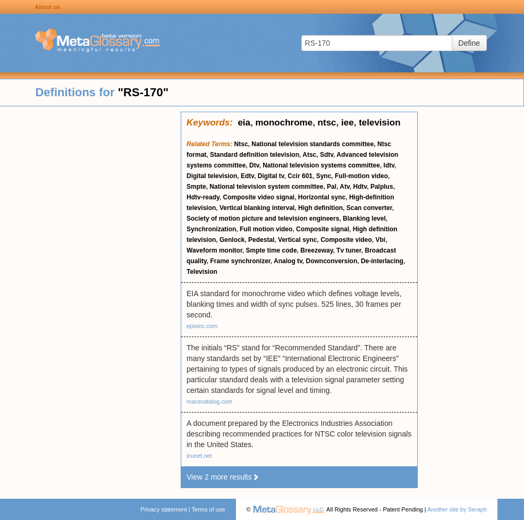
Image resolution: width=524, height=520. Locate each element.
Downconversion (332, 261)
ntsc (327, 123)
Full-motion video (361, 176)
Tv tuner (348, 250)
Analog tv (288, 261)
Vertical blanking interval (256, 208)
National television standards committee (312, 144)
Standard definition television (254, 154)
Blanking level (364, 218)
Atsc (309, 154)
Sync (324, 176)
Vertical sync (297, 240)
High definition (320, 208)
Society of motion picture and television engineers (263, 218)
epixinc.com (202, 326)
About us (48, 7)
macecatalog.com (209, 401)
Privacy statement (163, 509)
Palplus (381, 186)
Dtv (254, 165)
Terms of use (208, 509)
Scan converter (369, 208)
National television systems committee (321, 165)
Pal (331, 186)
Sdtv (326, 154)
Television (202, 271)
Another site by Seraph (457, 509)
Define (469, 43)
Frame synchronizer (240, 261)
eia (244, 123)
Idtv (389, 165)
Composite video (346, 240)
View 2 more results (223, 477)
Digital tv (271, 176)
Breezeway (316, 250)
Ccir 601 (300, 176)
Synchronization (211, 229)
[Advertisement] (90, 271)
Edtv (247, 176)
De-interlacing (382, 261)
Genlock (231, 240)
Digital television (212, 176)
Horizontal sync (321, 197)
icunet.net (199, 455)
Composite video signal (258, 197)
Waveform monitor (214, 250)
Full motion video (266, 229)
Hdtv (360, 186)
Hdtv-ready (203, 197)
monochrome (283, 123)
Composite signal (322, 229)
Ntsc (241, 144)
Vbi (381, 240)
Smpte (196, 186)
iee (347, 123)
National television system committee (266, 186)
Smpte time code (271, 250)
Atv (344, 186)
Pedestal (261, 240)
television (379, 123)
